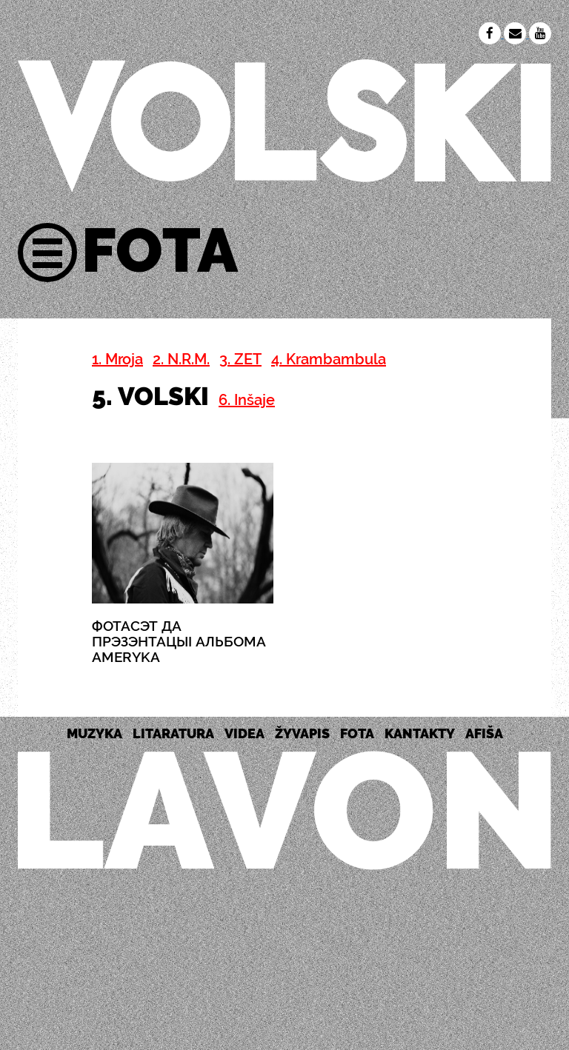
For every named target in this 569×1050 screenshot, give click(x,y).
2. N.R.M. (181, 359)
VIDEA (244, 733)
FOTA (357, 733)
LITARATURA (173, 733)
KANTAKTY (420, 733)
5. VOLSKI (150, 396)
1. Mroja (117, 359)
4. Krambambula (328, 359)
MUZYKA (94, 733)
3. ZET (240, 359)
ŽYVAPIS (302, 733)
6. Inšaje (247, 400)
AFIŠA (484, 733)
